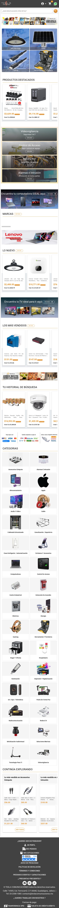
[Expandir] (44, 4)
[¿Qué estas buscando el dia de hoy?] (27, 11)
